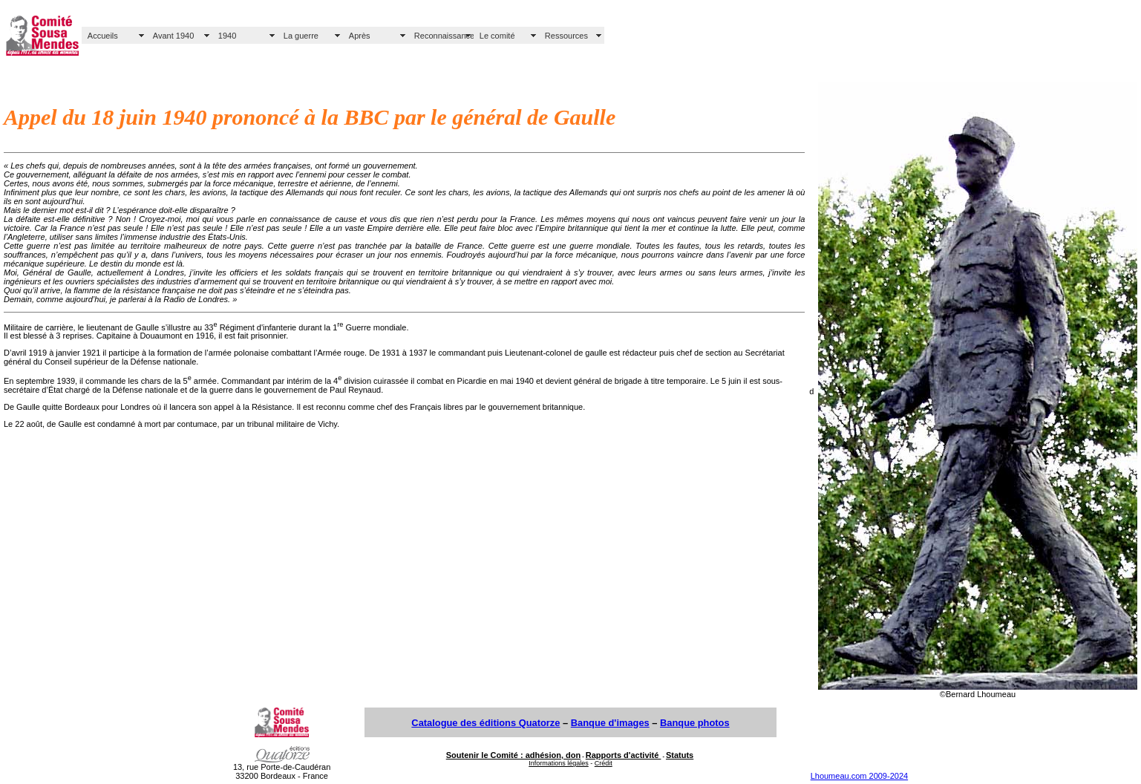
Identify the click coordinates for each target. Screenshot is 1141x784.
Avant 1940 (173, 35)
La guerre (301, 35)
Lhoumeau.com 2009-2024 (859, 775)
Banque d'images (610, 722)
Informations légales (559, 763)
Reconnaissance (444, 35)
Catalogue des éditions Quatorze (485, 722)
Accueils (103, 35)
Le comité (497, 35)
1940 (227, 35)
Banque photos (695, 722)
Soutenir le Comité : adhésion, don (513, 755)
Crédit (603, 763)
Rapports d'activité (623, 755)
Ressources (566, 35)
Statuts (679, 755)
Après (359, 35)
